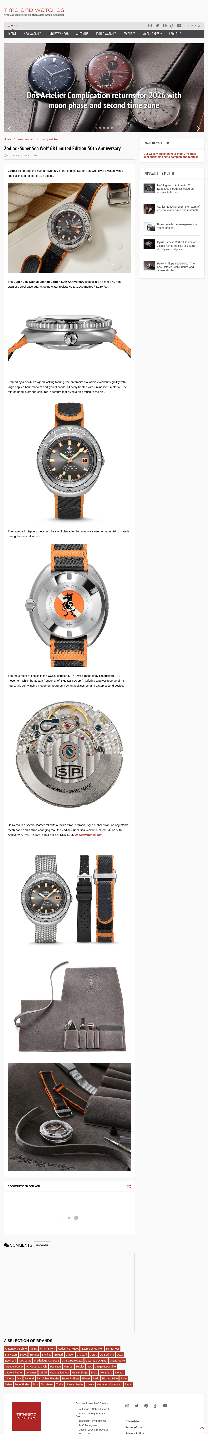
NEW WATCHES (32, 33)
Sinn (35, 1384)
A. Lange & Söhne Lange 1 (94, 1409)
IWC (89, 1366)
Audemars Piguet (68, 1348)
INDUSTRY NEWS (58, 33)
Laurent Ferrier (14, 1372)
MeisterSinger (80, 1372)
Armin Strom (47, 1348)
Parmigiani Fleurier (48, 1378)
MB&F (43, 1372)
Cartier (70, 1354)
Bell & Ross (112, 1348)
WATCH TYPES (152, 33)
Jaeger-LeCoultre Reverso (93, 1429)
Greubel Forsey (14, 1366)
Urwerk (90, 1384)
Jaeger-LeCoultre (105, 1366)
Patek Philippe (70, 1378)
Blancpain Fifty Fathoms (92, 1420)
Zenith (128, 1384)
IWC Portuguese (88, 1425)
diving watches (50, 139)
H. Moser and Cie (36, 1366)
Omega (9, 1378)
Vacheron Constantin (109, 1384)
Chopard (82, 1354)
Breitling (47, 1354)
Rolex (123, 1378)
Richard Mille (110, 1378)
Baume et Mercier (92, 1348)
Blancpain (11, 1354)
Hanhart (68, 1366)
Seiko (8, 1384)
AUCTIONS (82, 33)
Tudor (59, 1384)
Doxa (120, 1354)
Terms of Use (133, 1427)
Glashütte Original (96, 1360)
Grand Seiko (117, 1360)
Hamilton (55, 1366)
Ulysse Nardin (74, 1384)
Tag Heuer (47, 1384)
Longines (31, 1372)
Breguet (34, 1354)
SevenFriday (22, 1384)
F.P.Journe (25, 1360)
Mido (94, 1372)
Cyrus (93, 1354)
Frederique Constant (46, 1360)
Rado (96, 1378)
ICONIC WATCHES (106, 33)
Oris (19, 1378)
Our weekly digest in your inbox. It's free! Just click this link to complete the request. (171, 155)
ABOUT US (175, 33)
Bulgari (58, 1354)
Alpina (33, 1348)
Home (7, 139)
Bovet (23, 1354)
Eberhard (10, 1360)
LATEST (12, 33)
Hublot (80, 1366)
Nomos (119, 1372)
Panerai (29, 1378)
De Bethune (107, 1354)
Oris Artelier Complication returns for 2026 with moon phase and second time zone (104, 100)
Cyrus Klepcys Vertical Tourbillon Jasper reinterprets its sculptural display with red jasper (176, 246)
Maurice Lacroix (59, 1372)
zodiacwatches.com (89, 834)
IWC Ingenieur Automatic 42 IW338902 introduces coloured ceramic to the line (175, 189)
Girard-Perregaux (72, 1360)
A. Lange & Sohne (16, 1348)
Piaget (86, 1378)
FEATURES (129, 33)
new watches (26, 139)
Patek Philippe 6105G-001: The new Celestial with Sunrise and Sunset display (176, 267)
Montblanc (106, 1372)
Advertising (132, 1421)
